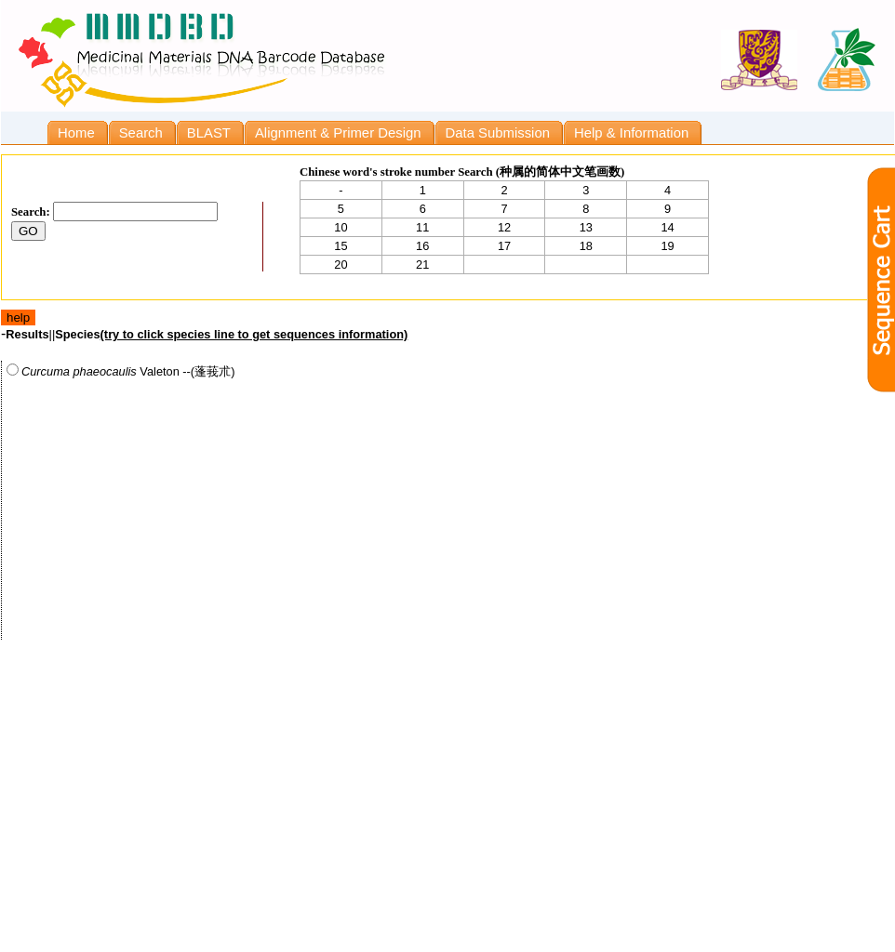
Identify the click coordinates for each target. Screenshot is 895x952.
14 (667, 227)
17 (504, 246)
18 (586, 246)
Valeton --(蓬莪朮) (120, 371)
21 (422, 264)
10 (340, 227)
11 (422, 227)
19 (667, 246)
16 (422, 246)
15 (340, 246)
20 (340, 264)
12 (504, 227)
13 (586, 227)
